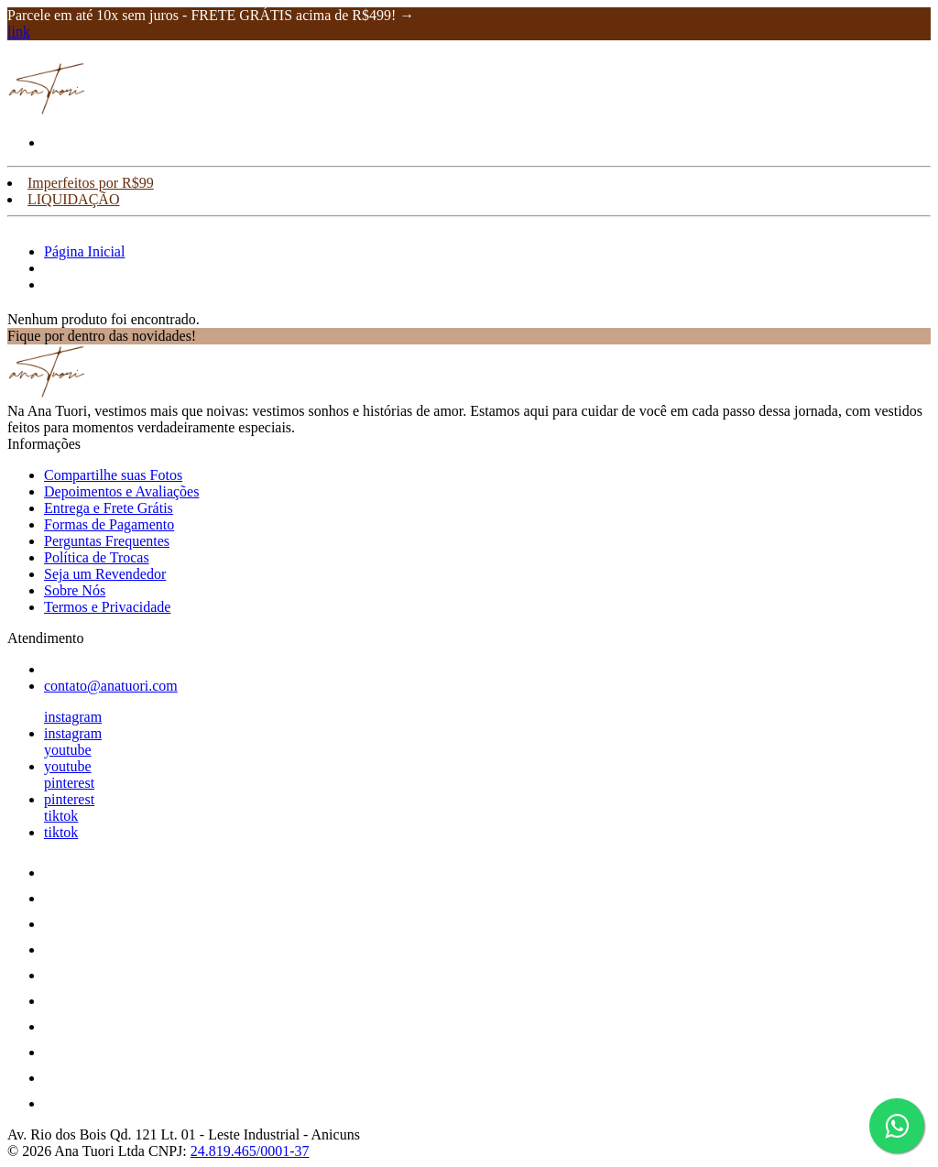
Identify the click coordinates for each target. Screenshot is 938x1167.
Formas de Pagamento (109, 524)
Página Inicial (84, 251)
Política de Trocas (96, 557)
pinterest (69, 783)
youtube (68, 750)
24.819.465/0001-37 (250, 1151)
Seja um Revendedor (105, 574)
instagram (73, 717)
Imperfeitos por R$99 (90, 183)
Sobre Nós (74, 590)
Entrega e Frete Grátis (108, 508)
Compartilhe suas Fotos (113, 475)
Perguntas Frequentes (106, 541)
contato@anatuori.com (111, 685)
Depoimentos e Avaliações (121, 491)
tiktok (61, 815)
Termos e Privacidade (107, 607)
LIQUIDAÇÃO (73, 199)
